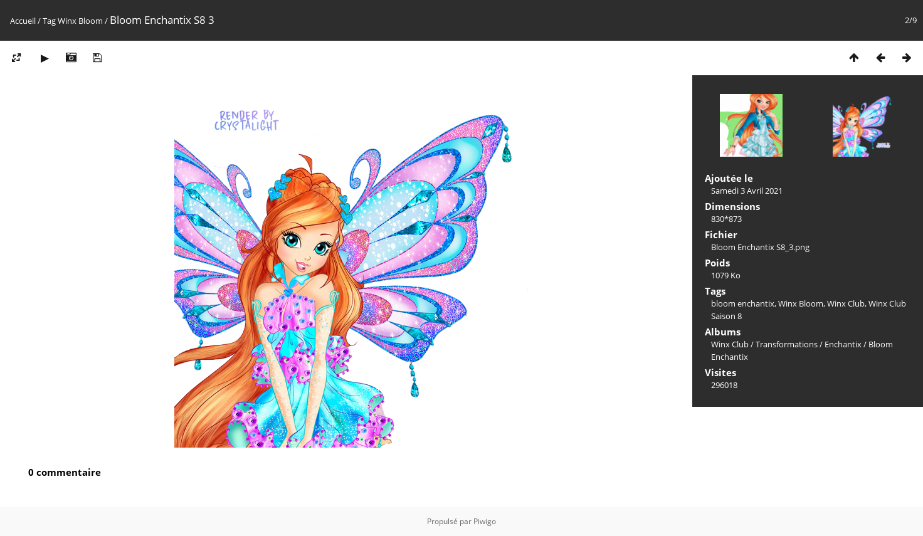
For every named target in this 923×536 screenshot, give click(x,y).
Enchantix (843, 344)
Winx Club (846, 303)
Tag (49, 20)
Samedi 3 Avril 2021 (747, 190)
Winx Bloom (80, 20)
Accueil (23, 20)
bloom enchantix (742, 303)
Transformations (787, 344)
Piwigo (484, 521)
